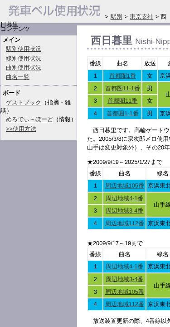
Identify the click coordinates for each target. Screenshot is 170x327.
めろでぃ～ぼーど (29, 119)
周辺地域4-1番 (125, 198)
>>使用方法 (21, 128)
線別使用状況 (23, 58)
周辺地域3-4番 (125, 210)
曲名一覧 (17, 77)
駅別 (116, 16)
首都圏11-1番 (123, 88)
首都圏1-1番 (123, 113)
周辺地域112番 (124, 223)
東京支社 (141, 16)
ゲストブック (23, 102)
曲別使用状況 (23, 67)
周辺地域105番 (124, 185)
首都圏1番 (122, 75)
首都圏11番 (122, 100)
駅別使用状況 (23, 48)
